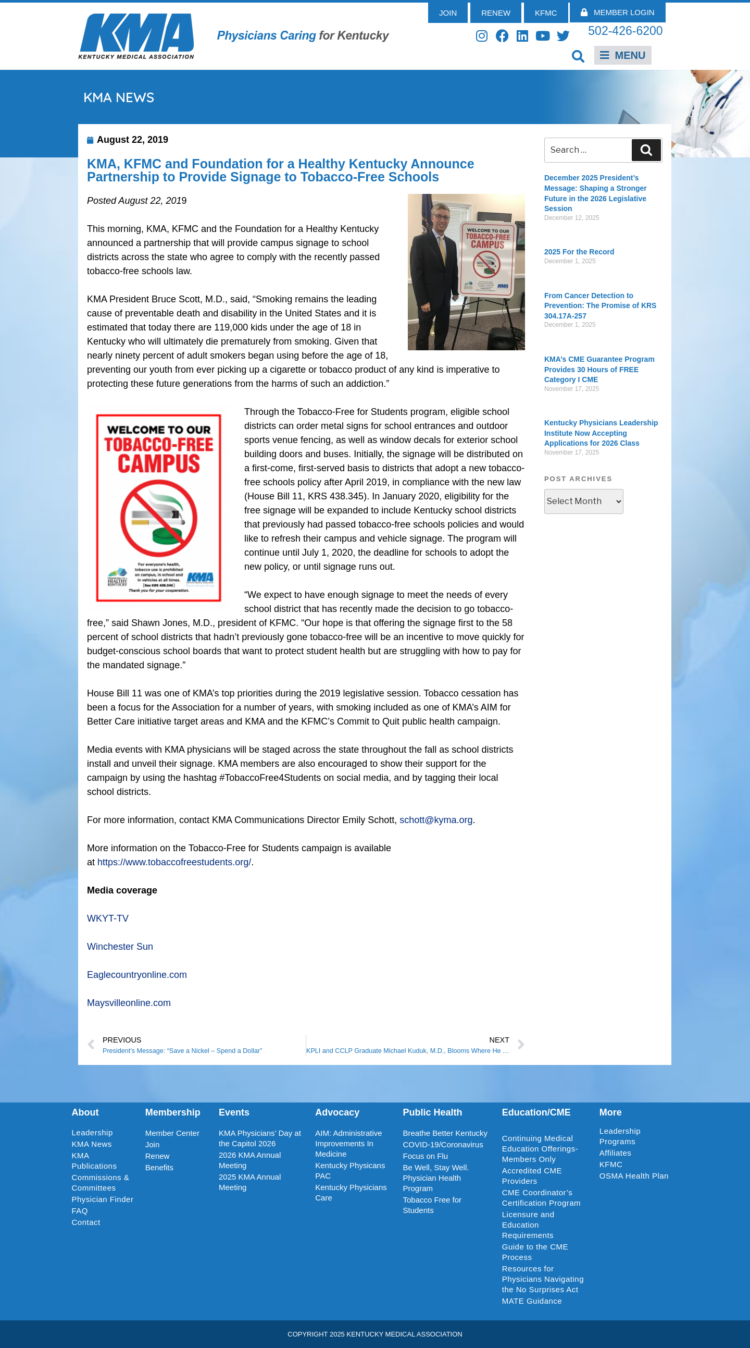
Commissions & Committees (101, 1182)
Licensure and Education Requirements (528, 1225)
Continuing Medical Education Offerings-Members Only (540, 1148)
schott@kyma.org (435, 820)
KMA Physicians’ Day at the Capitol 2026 (260, 1138)
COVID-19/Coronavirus (443, 1144)
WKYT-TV (108, 918)
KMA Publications (94, 1160)
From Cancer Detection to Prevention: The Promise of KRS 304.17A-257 (600, 305)
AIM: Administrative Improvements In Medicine (348, 1143)
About (85, 1112)
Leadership (95, 1133)
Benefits (159, 1167)
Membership (173, 1112)
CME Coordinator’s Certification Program (541, 1197)
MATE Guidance (532, 1300)
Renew (157, 1155)
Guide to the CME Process (535, 1251)
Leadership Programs (636, 1136)
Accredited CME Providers (532, 1175)
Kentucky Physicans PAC (350, 1170)
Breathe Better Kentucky (445, 1133)
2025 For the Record (579, 252)
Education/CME (536, 1112)
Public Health (432, 1112)
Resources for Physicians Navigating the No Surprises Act (543, 1279)
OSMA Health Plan (634, 1175)
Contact (86, 1222)
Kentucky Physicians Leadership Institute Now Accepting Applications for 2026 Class (601, 433)
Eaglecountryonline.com (137, 975)
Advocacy (337, 1112)
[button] (578, 56)
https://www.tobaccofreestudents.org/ (174, 862)
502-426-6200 (625, 31)
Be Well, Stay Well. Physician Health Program (436, 1178)
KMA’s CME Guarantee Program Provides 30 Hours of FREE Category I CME (599, 369)
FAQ (80, 1210)
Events (234, 1112)
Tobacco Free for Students (432, 1205)
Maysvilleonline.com (129, 1003)
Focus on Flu (425, 1155)
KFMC (611, 1164)
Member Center (172, 1133)
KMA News (92, 1143)
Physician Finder (103, 1199)
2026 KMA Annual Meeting (250, 1160)
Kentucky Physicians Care (351, 1192)
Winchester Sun (120, 946)
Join (152, 1144)
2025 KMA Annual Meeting (250, 1182)
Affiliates (617, 1153)
